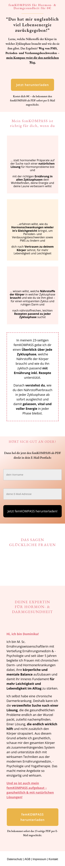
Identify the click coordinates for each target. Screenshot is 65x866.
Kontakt (53, 859)
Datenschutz (14, 859)
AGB (27, 859)
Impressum (39, 859)
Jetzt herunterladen (32, 85)
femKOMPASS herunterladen (32, 817)
